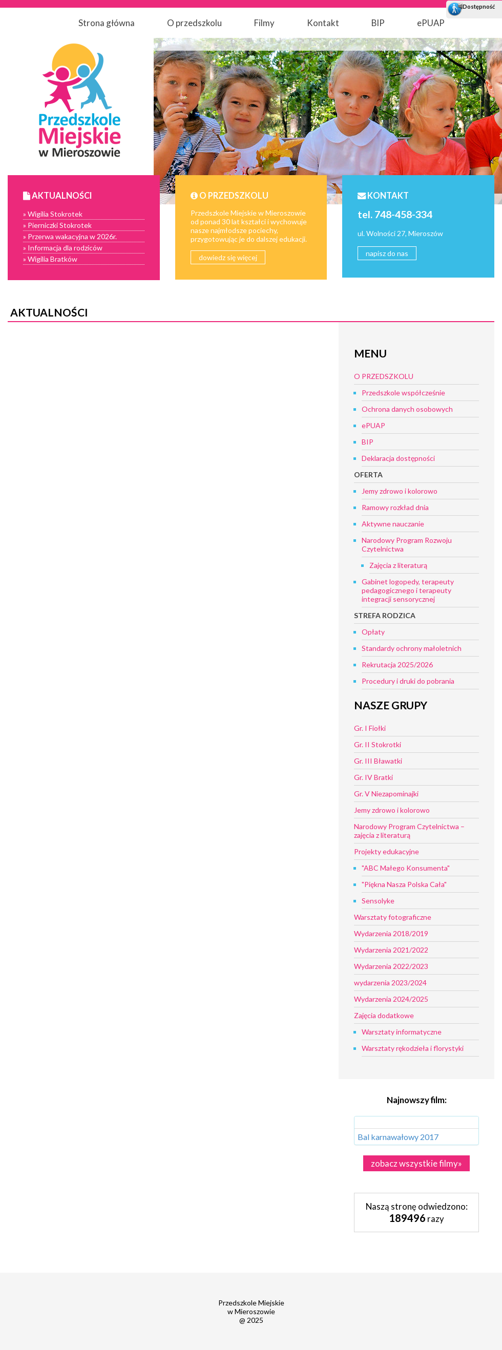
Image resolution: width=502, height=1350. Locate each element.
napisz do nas (387, 253)
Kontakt (323, 22)
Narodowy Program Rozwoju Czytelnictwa (407, 544)
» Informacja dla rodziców (62, 247)
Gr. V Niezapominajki (386, 793)
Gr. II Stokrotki (377, 744)
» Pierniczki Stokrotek (57, 225)
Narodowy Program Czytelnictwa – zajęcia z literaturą (409, 830)
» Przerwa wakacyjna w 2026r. (70, 236)
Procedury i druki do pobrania (408, 681)
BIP (378, 22)
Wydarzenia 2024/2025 (391, 999)
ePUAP (431, 22)
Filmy (264, 22)
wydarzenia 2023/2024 (390, 982)
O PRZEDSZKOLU (383, 376)
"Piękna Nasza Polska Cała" (404, 884)
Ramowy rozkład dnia (395, 507)
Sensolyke (378, 900)
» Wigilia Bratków (50, 259)
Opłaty (373, 631)
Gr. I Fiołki (370, 728)
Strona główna (106, 22)
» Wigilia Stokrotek (52, 213)
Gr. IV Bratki (373, 777)
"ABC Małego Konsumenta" (406, 867)
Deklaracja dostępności (398, 458)
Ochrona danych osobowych (407, 409)
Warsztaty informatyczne (402, 1031)
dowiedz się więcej (228, 257)
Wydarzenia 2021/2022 (391, 949)
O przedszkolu (194, 22)
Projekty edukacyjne (386, 851)
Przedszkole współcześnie (403, 392)
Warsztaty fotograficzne (392, 917)
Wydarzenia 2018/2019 (391, 933)
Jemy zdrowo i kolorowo (399, 491)
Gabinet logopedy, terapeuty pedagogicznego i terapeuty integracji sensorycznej (408, 590)
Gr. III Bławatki (378, 760)
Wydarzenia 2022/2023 (391, 966)
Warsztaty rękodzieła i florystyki (413, 1048)
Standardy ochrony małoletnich (412, 648)
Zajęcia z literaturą (398, 565)
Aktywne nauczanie (393, 523)
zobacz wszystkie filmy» (416, 1163)
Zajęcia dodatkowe (384, 1015)
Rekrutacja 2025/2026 (397, 664)
